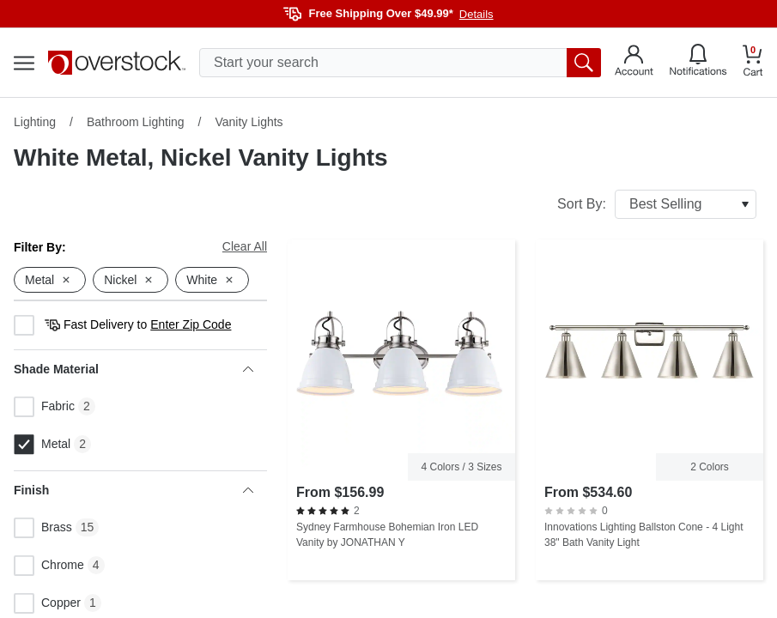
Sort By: (656, 204)
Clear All (244, 246)
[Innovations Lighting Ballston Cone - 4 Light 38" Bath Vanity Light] (649, 409)
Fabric (44, 407)
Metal (42, 444)
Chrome (49, 565)
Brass (43, 528)
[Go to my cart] (753, 63)
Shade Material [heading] (133, 369)
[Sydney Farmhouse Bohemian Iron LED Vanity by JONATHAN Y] (401, 409)
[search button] (584, 62)
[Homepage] (116, 63)
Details (476, 14)
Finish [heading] (133, 490)
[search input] (400, 62)
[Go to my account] (634, 63)
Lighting (35, 122)
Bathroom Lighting (136, 122)
